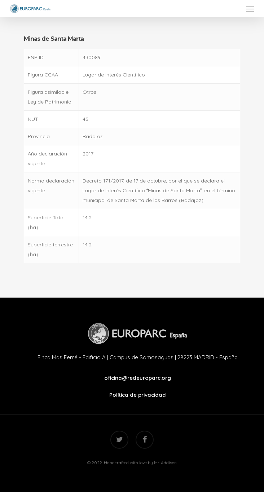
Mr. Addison (165, 462)
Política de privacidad (137, 394)
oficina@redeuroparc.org (137, 377)
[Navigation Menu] (250, 8)
